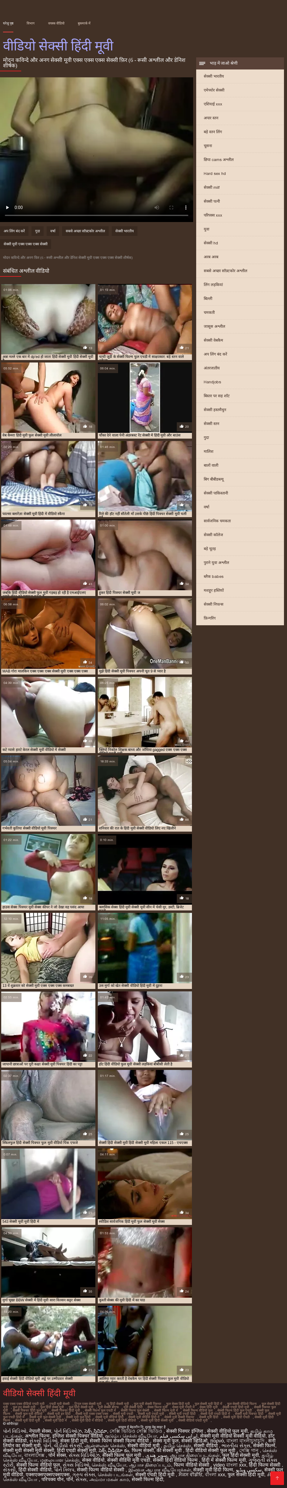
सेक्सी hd (211, 243)
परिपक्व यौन (52, 1479)
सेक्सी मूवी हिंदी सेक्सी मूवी (157, 1420)
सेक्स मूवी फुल (166, 1440)
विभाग (31, 23)
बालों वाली (211, 465)
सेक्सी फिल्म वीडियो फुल (198, 1410)
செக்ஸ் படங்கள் (115, 1474)
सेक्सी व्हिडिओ (194, 1440)
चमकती (209, 312)
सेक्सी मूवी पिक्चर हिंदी (249, 1414)
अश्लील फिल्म (37, 1435)
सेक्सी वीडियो (206, 1445)
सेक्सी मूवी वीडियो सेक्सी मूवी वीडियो (233, 1435)
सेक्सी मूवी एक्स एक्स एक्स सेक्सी (26, 244)
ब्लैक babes (213, 576)
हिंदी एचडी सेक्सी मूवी (76, 1450)
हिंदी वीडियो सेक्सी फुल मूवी (211, 1450)
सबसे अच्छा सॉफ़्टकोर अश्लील (225, 271)
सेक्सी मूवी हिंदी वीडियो (122, 1420)
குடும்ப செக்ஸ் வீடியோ (131, 1435)
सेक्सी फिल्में (264, 1445)
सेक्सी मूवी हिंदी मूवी (27, 1420)
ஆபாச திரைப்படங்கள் (194, 1455)
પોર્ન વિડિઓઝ (68, 1431)
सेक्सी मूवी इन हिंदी (59, 1414)
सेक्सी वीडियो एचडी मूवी (193, 1420)
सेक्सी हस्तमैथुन (215, 409)
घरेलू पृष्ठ (8, 23)
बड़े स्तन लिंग (213, 132)
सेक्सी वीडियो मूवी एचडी (128, 1460)
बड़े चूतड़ (210, 548)
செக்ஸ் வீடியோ (109, 1464)
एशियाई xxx (213, 104)
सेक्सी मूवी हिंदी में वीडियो (87, 1420)
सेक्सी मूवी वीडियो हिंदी (109, 1417)
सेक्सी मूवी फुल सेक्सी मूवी (45, 1417)
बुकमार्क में (84, 23)
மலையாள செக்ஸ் (59, 1460)
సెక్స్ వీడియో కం (114, 1450)
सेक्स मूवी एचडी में (183, 1407)
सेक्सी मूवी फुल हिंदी (78, 1417)
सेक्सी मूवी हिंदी (208, 1417)
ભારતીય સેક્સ (236, 1445)
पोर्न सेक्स (57, 1455)
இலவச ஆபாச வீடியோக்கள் (159, 1469)
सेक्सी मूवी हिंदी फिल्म (213, 1469)
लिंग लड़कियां (213, 284)
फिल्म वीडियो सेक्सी (192, 1464)
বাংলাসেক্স (35, 1455)
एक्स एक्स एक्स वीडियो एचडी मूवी (24, 1404)
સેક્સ (81, 1479)
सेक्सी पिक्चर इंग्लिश (185, 1431)
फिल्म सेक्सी (143, 1450)
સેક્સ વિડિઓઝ (84, 1455)
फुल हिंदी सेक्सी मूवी (81, 1407)
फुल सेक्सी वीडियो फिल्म (242, 1404)
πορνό (217, 1440)
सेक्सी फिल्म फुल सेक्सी (135, 1410)
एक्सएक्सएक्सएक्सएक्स (48, 1474)
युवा (206, 229)
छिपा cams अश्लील (219, 159)
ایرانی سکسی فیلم (178, 1435)
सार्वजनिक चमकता (217, 521)
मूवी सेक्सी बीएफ (108, 1407)
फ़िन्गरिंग (210, 618)
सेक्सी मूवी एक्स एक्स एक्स (91, 1414)
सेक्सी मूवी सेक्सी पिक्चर (179, 1417)
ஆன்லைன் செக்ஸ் (104, 1445)
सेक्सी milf (211, 187)
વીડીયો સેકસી (68, 1445)
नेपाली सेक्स (40, 1431)
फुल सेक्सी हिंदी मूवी (246, 1474)
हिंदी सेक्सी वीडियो (34, 1469)
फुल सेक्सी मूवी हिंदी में (208, 1404)
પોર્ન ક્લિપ (64, 1469)
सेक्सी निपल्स (213, 604)
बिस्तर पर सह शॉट (217, 396)
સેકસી (9, 1469)
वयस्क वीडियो (56, 23)
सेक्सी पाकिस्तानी (216, 493)
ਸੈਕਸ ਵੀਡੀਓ (190, 1474)
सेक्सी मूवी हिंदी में (56, 1420)
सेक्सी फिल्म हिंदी (147, 1479)
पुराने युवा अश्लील (216, 562)
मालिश (208, 451)
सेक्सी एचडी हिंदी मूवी (236, 1407)
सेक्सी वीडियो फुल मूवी (227, 1431)
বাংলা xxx (215, 1474)
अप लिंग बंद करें (215, 354)
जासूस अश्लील (214, 326)
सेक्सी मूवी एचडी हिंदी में (215, 1414)
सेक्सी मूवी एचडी (123, 1414)
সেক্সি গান (249, 1450)
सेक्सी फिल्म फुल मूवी (122, 1455)
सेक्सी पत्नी (212, 201)
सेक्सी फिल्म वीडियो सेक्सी (101, 1469)
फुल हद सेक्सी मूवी (24, 1407)
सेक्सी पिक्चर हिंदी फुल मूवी (30, 1410)
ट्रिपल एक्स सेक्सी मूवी (87, 1404)
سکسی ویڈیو (249, 1469)
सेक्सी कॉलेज (213, 535)
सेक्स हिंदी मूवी (209, 1407)
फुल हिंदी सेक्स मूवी (52, 1407)
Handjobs (212, 382)
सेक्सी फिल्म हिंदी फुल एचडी (234, 1410)
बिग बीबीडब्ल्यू (214, 479)
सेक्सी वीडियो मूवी (144, 1445)
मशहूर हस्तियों (214, 590)
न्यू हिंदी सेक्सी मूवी (117, 1404)
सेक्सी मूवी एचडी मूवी (151, 1414)
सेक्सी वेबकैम (213, 340)
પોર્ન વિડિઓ (14, 1431)
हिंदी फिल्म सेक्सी (265, 1464)
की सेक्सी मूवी (170, 1450)
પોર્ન (47, 1445)
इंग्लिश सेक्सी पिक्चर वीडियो (77, 1435)
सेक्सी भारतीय (214, 76)
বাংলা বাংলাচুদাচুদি (246, 1440)
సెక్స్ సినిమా (95, 1431)
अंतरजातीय (212, 368)
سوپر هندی (156, 1455)
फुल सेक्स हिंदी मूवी (178, 1404)
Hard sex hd (215, 173)
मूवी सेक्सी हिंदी (133, 1407)
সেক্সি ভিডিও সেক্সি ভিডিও (136, 1431)
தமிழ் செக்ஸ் (177, 1445)
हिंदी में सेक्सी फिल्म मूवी (224, 1460)
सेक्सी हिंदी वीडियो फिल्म (176, 1460)
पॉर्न (69, 1479)
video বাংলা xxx (229, 1464)
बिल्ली (208, 298)
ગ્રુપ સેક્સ (83, 1474)
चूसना (208, 145)
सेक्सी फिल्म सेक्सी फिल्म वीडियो (120, 1440)
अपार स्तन (211, 118)
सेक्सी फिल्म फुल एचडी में (100, 1410)
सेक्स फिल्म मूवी (157, 1407)
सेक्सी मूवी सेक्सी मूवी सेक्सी (28, 1450)
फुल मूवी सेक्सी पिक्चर (147, 1404)
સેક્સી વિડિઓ (43, 1440)
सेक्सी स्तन (211, 423)
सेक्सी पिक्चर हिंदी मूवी (65, 1410)
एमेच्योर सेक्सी (214, 90)
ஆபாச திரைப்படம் (150, 1464)
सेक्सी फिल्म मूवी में (166, 1410)
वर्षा (206, 507)
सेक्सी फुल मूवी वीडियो (28, 1414)
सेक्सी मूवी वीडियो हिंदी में (144, 1417)
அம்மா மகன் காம (109, 1479)
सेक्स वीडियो (93, 1460)
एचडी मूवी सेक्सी (59, 1404)
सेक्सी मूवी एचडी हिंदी (182, 1414)
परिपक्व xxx (213, 215)
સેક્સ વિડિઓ (76, 1464)
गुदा (206, 437)
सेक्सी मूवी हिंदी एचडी (236, 1417)
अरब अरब (211, 257)
